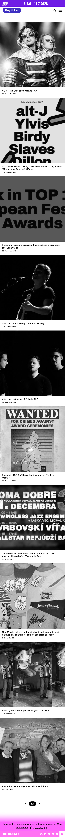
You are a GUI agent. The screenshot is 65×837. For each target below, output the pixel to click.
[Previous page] (26, 803)
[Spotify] (53, 834)
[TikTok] (57, 834)
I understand (38, 828)
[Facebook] (41, 834)
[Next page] (39, 803)
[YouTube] (45, 834)
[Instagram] (49, 834)
